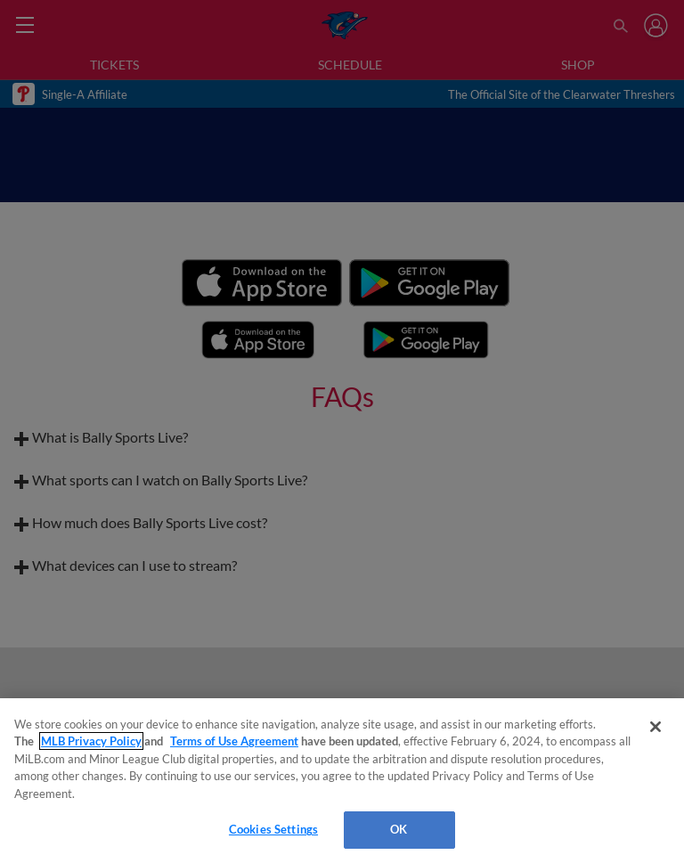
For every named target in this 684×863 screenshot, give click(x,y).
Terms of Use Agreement (234, 741)
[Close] (655, 726)
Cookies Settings (273, 829)
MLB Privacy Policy (91, 741)
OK (398, 829)
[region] (342, 780)
